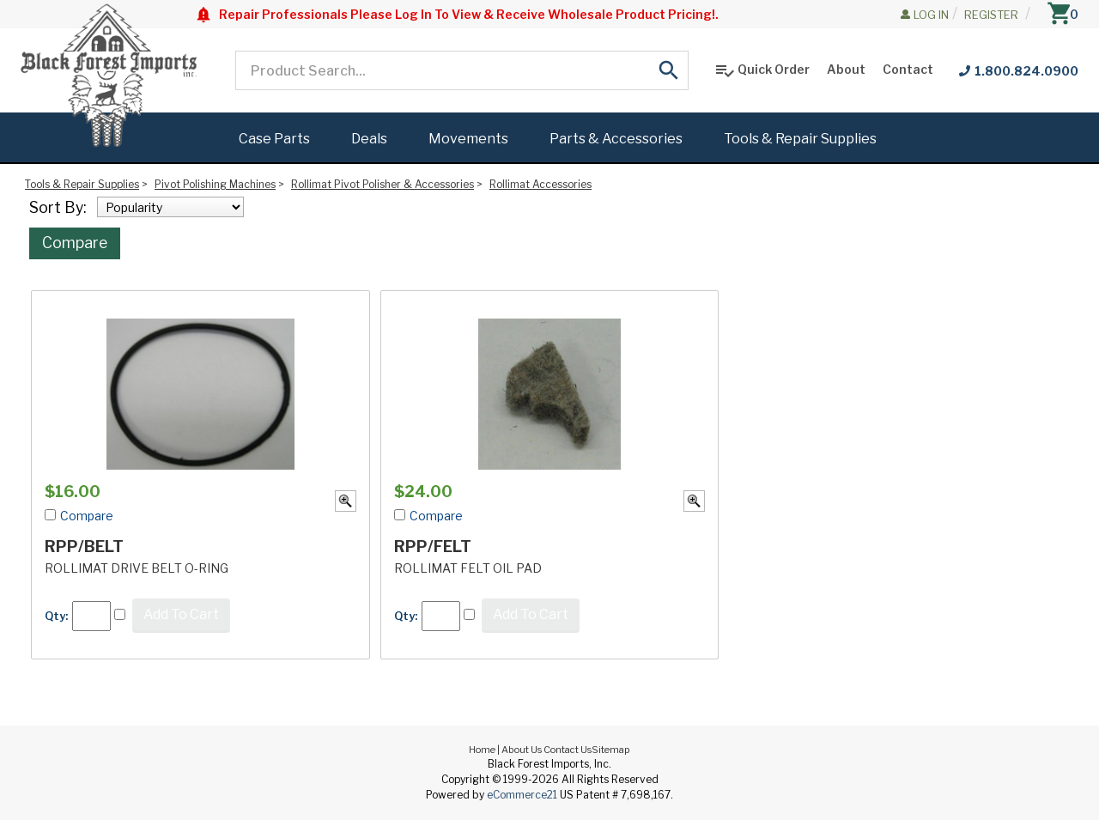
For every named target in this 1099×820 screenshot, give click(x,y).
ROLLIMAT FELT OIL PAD (468, 568)
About (846, 69)
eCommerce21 (522, 794)
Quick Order (762, 70)
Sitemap (611, 750)
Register (991, 14)
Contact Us (567, 750)
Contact (908, 69)
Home (482, 750)
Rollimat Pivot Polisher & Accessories (382, 184)
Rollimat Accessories (540, 184)
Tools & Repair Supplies (82, 184)
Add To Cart (181, 614)
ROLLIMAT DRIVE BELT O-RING (136, 568)
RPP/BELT (84, 547)
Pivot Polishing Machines (215, 184)
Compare (74, 243)
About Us (521, 750)
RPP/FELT (432, 547)
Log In (931, 14)
